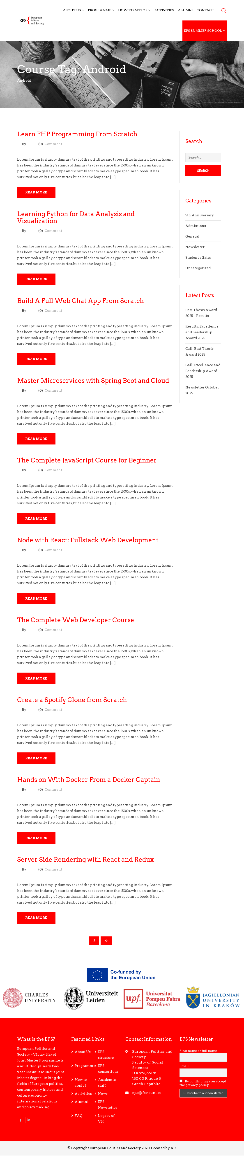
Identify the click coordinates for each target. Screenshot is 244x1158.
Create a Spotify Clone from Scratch (72, 701)
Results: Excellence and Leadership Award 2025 (202, 332)
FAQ (79, 1118)
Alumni (185, 10)
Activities (164, 10)
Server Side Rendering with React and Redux (85, 862)
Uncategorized (198, 268)
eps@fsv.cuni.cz (146, 1095)
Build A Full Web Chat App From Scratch (80, 301)
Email (184, 1068)
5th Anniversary (199, 215)
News (103, 1096)
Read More (37, 192)
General (192, 236)
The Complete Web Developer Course (75, 621)
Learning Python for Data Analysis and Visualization (76, 217)
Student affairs (198, 258)
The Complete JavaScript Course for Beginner (87, 461)
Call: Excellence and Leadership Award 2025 (202, 371)
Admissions (195, 226)
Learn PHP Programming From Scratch (77, 134)
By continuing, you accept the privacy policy (203, 1085)
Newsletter (195, 247)
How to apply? (132, 10)
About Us (72, 10)
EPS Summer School (203, 30)
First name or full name (198, 1053)
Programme (99, 10)
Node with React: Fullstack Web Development (88, 541)
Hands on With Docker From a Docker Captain (88, 781)
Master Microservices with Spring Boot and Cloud (93, 381)
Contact (205, 10)
